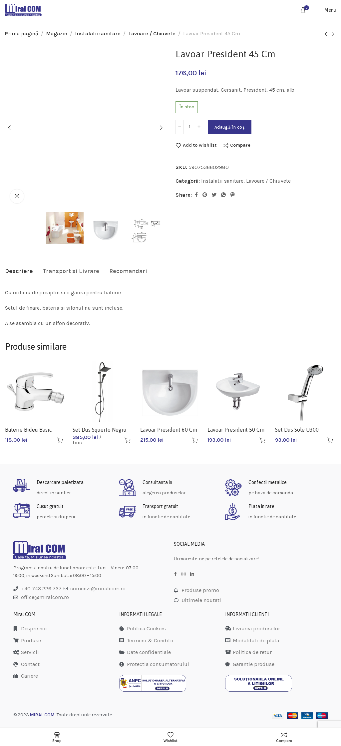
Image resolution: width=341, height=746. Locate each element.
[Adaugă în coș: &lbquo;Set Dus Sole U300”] (330, 440)
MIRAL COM (42, 715)
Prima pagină (21, 33)
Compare (240, 145)
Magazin (56, 33)
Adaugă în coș (229, 127)
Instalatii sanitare (98, 33)
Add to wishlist (199, 145)
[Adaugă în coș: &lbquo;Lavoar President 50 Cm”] (262, 440)
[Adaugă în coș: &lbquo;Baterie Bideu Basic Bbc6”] (60, 440)
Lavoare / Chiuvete (151, 33)
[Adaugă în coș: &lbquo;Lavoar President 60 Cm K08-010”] (195, 440)
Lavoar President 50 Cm (235, 430)
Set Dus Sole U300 (297, 430)
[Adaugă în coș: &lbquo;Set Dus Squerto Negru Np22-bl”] (128, 440)
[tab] (19, 271)
